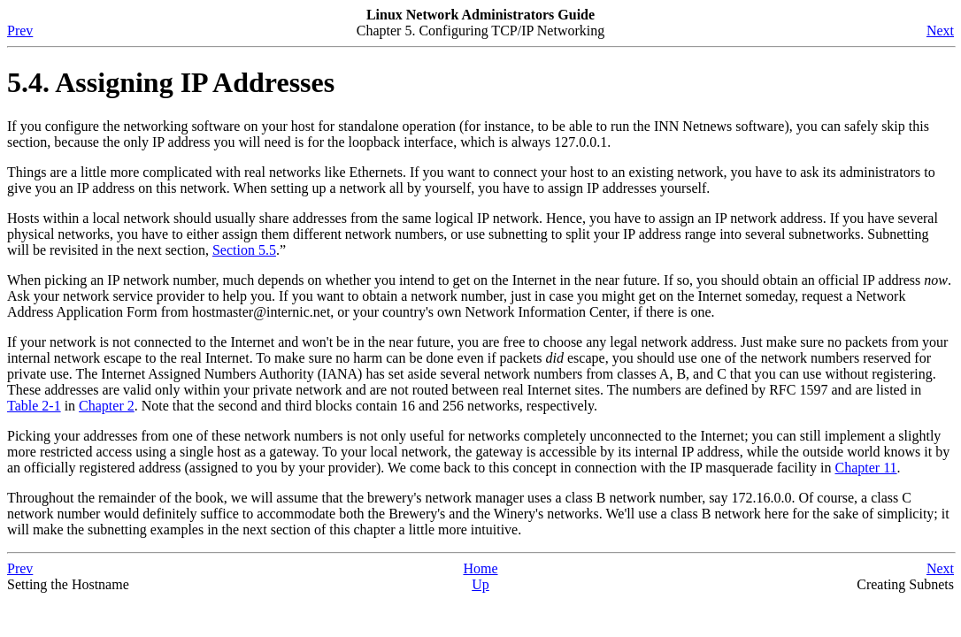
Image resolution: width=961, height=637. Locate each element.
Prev (20, 30)
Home (480, 568)
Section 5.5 (244, 249)
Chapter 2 (107, 405)
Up (480, 584)
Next (940, 30)
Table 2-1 (34, 405)
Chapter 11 (865, 467)
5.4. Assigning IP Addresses (170, 82)
